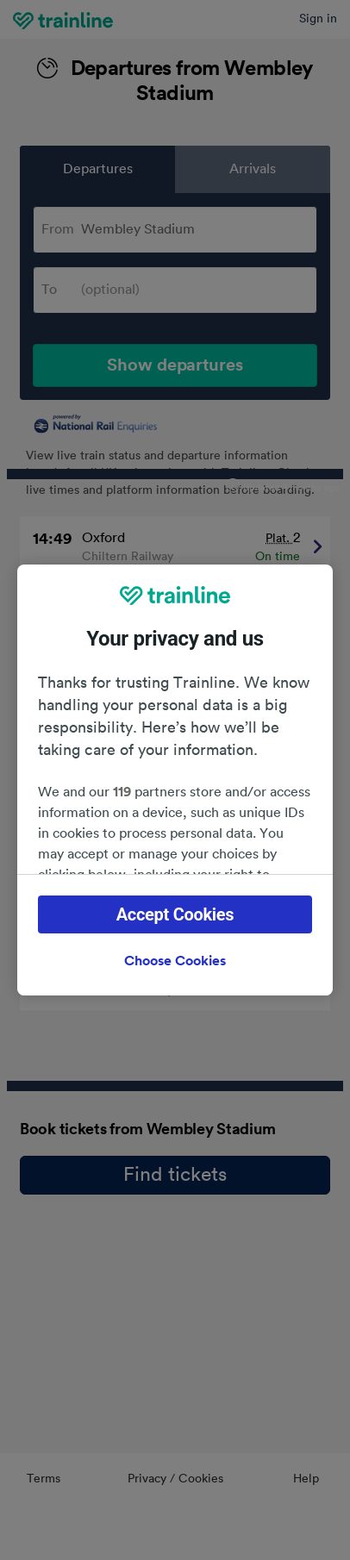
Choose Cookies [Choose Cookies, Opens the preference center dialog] (175, 961)
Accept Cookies (175, 914)
